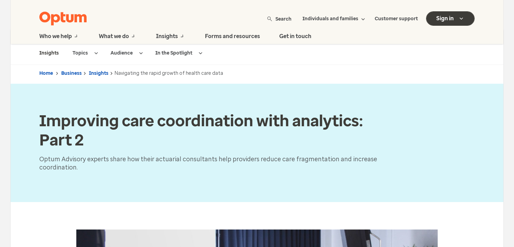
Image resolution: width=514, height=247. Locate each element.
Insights (98, 73)
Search (280, 18)
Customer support (396, 19)
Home (46, 73)
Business (71, 73)
